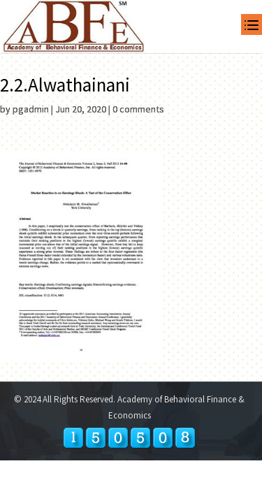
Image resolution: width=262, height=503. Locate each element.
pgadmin (31, 109)
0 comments (138, 109)
